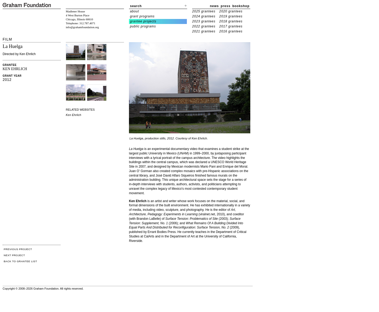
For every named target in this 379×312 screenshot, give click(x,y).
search (136, 6)
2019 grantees (230, 16)
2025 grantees (203, 11)
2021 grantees (203, 31)
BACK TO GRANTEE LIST (20, 261)
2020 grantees (230, 11)
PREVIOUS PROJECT (18, 249)
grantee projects (143, 21)
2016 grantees (230, 31)
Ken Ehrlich (73, 114)
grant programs (142, 16)
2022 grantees (203, 26)
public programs (143, 26)
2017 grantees (230, 26)
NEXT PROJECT (14, 255)
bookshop (241, 6)
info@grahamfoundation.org (82, 27)
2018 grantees (230, 21)
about (134, 11)
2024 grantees (203, 16)
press (226, 6)
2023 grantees (203, 21)
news (214, 6)
